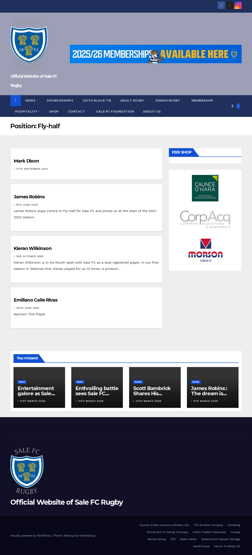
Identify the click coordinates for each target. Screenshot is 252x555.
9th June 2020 (27, 204)
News (30, 100)
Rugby (138, 382)
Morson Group (157, 539)
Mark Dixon (26, 161)
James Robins (29, 197)
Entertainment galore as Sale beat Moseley (36, 393)
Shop (54, 111)
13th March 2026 (148, 401)
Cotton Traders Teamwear (209, 532)
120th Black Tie (96, 100)
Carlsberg (234, 525)
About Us (152, 111)
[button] (232, 106)
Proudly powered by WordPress (31, 535)
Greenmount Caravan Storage (220, 539)
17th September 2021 (32, 168)
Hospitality (27, 111)
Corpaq (235, 532)
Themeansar (87, 535)
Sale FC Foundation (115, 111)
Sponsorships (60, 100)
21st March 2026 (32, 401)
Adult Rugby (132, 100)
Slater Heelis (188, 539)
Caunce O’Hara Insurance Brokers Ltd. (164, 525)
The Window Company (208, 525)
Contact (77, 111)
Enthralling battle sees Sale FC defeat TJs (96, 393)
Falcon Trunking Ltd (227, 546)
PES (173, 539)
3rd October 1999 (29, 256)
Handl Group (201, 546)
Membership (202, 100)
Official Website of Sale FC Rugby (66, 502)
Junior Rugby (168, 100)
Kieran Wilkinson (32, 248)
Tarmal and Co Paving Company (167, 532)
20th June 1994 (27, 308)
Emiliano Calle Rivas (35, 300)
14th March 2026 (91, 401)
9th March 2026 (206, 401)
